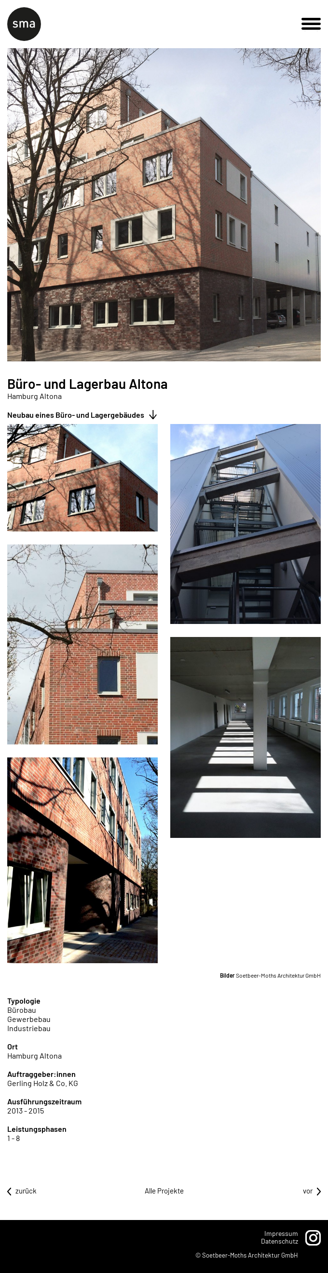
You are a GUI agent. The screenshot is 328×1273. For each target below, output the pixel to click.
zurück (26, 1190)
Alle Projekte (164, 1190)
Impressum (281, 1233)
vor (308, 1190)
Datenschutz (279, 1241)
